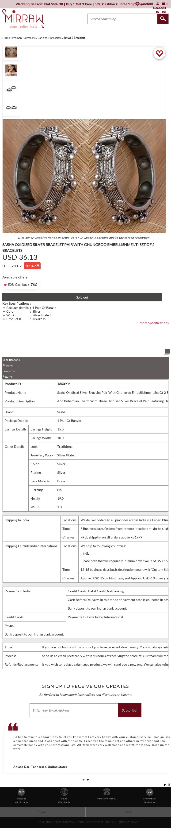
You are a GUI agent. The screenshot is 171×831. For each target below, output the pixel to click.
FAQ (128, 812)
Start (165, 785)
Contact (43, 812)
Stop (169, 785)
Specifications (11, 359)
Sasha (61, 412)
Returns (7, 376)
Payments (9, 371)
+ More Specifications (153, 323)
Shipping (8, 365)
